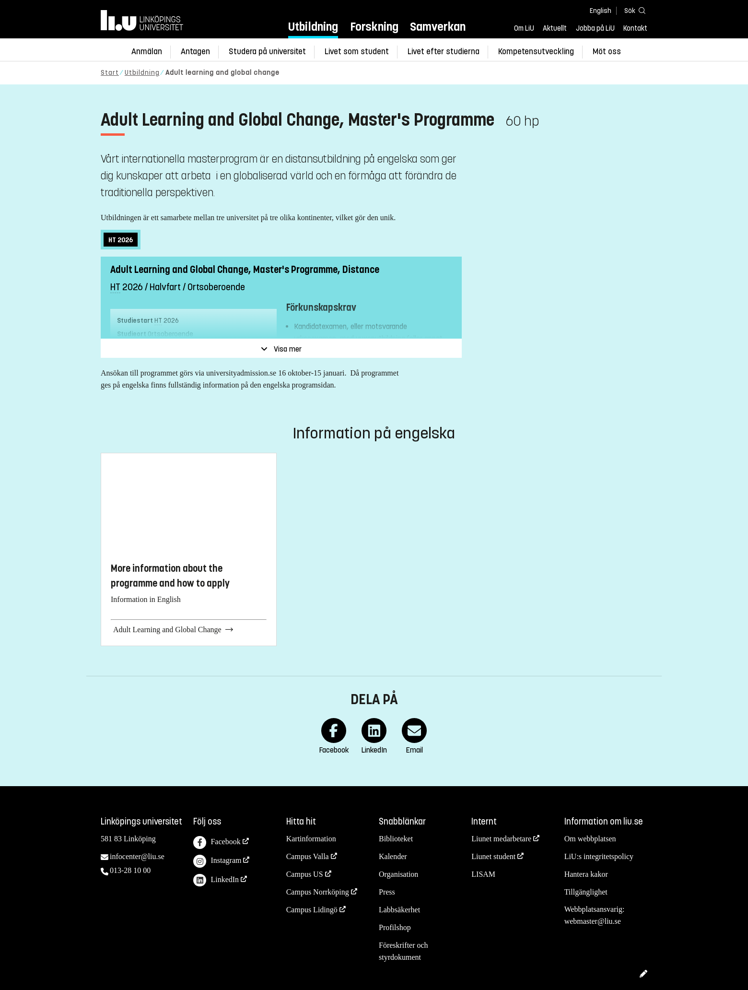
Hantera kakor (586, 874)
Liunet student (493, 856)
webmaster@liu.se (592, 921)
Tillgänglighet (586, 892)
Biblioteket (396, 839)
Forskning (374, 26)
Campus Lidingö (312, 910)
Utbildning (313, 26)
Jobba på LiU (595, 28)
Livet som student (357, 52)
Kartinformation (311, 839)
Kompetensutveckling (536, 52)
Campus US (304, 874)
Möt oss (607, 52)
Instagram (217, 861)
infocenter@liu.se (137, 856)
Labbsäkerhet (399, 910)
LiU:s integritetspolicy (598, 856)
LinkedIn (216, 880)
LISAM (483, 874)
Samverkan (438, 26)
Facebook (216, 842)
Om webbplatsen (590, 839)
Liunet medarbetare (501, 839)
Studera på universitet (267, 52)
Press (387, 892)
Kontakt (635, 28)
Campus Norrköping (317, 892)
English (600, 11)
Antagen (195, 52)
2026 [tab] (120, 240)
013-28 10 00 (130, 870)
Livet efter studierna (443, 52)
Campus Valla (307, 856)
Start (110, 73)
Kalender (393, 856)
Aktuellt (555, 28)
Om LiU (524, 28)
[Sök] (633, 10)
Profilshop (395, 927)
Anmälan (146, 52)
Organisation (398, 874)
